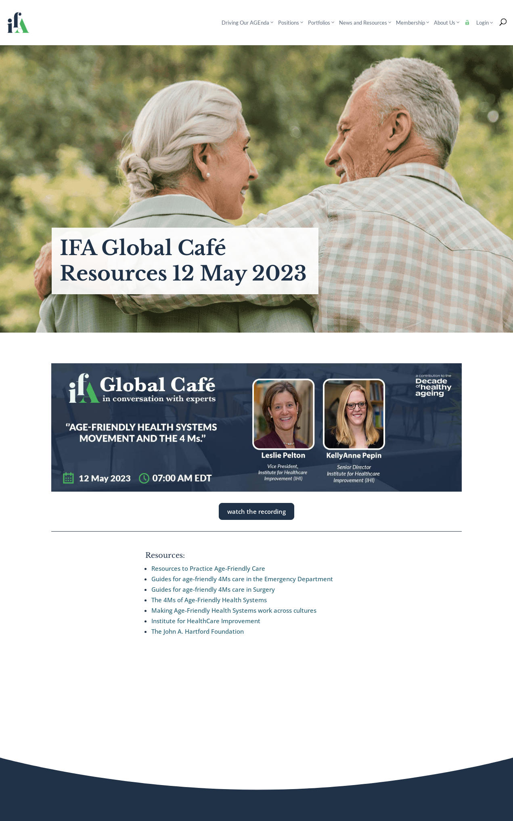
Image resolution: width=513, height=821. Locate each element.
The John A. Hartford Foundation (197, 631)
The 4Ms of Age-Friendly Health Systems (209, 600)
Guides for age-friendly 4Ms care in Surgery (213, 589)
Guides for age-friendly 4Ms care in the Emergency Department (242, 579)
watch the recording (256, 511)
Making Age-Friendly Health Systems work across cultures (233, 610)
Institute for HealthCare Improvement (205, 621)
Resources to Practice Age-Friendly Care (208, 568)
